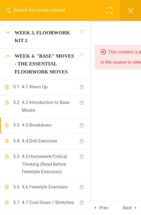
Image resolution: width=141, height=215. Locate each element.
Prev (103, 208)
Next (127, 208)
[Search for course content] (11, 10)
